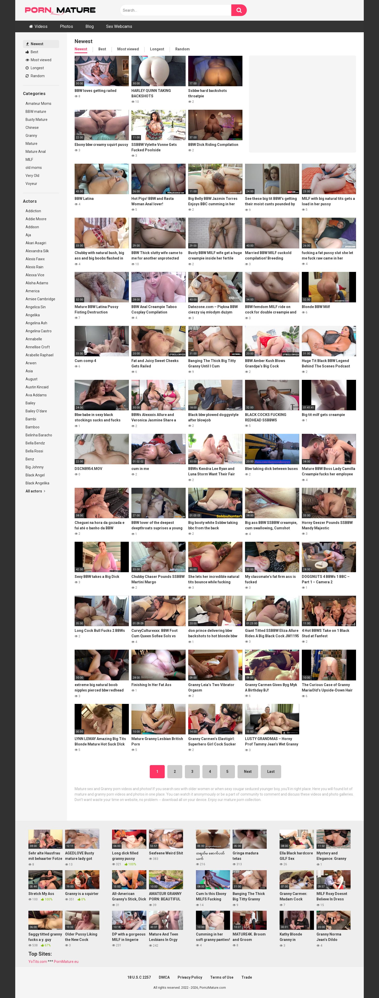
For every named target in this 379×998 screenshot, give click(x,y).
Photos (66, 26)
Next (248, 771)
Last (271, 771)
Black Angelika (37, 483)
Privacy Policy (190, 977)
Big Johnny (35, 467)
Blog (89, 26)
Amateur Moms (38, 103)
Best (32, 52)
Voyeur (31, 184)
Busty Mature (37, 119)
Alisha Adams (37, 283)
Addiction (33, 211)
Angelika (33, 315)
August (31, 379)
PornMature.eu (66, 962)
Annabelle (34, 339)
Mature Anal (36, 152)
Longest (35, 68)
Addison (32, 227)
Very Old (32, 176)
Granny (31, 135)
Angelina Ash (36, 323)
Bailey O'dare (36, 411)
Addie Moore (36, 219)
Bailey (30, 403)
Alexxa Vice (35, 275)
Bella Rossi (34, 451)
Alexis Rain (34, 267)
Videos (41, 26)
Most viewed (38, 60)
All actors (35, 491)
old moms (34, 168)
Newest (34, 44)
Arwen (31, 363)
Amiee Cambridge (40, 299)
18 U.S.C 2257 (139, 977)
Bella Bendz (35, 443)
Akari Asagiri (36, 243)
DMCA (164, 977)
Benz (30, 459)
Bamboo (33, 427)
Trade (246, 977)
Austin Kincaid (37, 387)
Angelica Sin (36, 307)
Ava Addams (36, 395)
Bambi (31, 419)
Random (35, 76)
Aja (28, 235)
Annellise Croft (38, 347)
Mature (31, 144)
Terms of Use (221, 977)
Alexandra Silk (37, 251)
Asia (29, 371)
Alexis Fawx (35, 259)
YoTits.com (37, 962)
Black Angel (35, 475)
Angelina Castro (39, 331)
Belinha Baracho (39, 435)
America (33, 291)
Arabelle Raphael (39, 355)
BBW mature (36, 111)
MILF (29, 160)
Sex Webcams (119, 26)
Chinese (32, 127)
